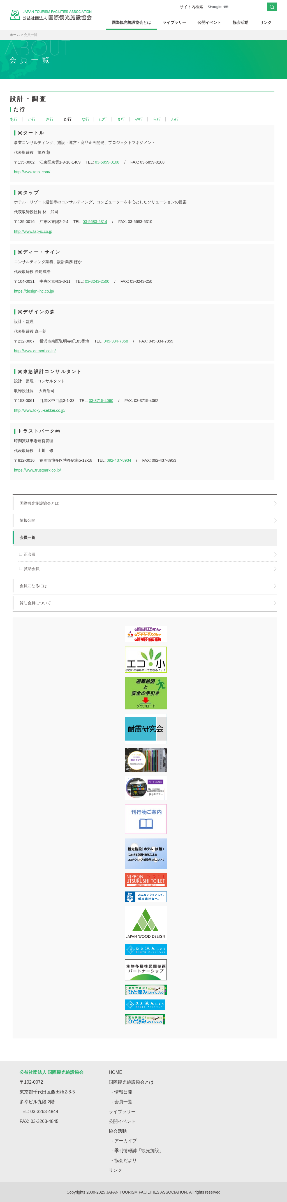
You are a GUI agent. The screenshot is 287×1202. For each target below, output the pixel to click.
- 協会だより (124, 1160)
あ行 (14, 119)
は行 (103, 119)
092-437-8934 (119, 460)
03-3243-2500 (97, 281)
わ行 (175, 119)
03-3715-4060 (101, 400)
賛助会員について (145, 603)
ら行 (157, 119)
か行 (32, 119)
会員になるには (145, 585)
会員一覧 (24, 537)
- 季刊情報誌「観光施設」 (138, 1150)
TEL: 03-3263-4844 (39, 1111)
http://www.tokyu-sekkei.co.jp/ (40, 410)
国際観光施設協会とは (131, 22)
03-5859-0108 (107, 162)
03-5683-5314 (95, 221)
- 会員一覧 (122, 1101)
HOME (115, 1072)
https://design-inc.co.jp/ (34, 291)
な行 (85, 119)
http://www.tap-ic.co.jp (33, 231)
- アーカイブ (124, 1140)
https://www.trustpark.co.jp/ (37, 470)
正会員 (148, 554)
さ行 (50, 119)
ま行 (121, 119)
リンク (266, 22)
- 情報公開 (122, 1092)
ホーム (15, 35)
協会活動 (240, 22)
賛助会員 (148, 568)
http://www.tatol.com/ (32, 172)
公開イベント (209, 22)
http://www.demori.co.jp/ (35, 351)
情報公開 (145, 520)
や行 (139, 119)
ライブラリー (174, 22)
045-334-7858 (116, 341)
